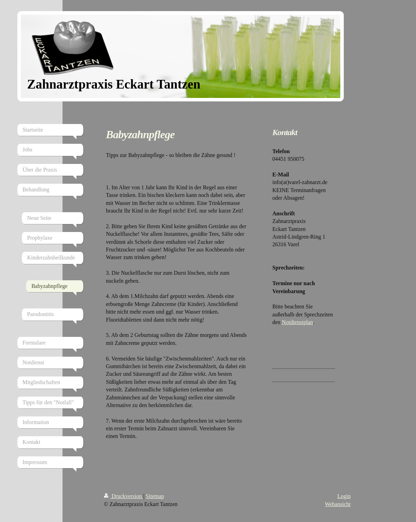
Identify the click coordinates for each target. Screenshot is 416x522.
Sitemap (155, 496)
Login (343, 496)
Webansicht (337, 504)
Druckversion (123, 496)
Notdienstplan (297, 322)
